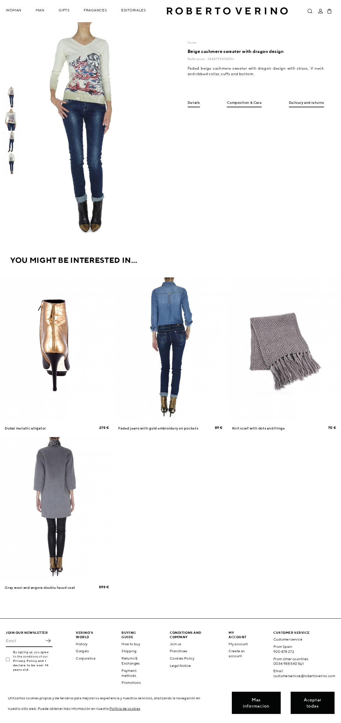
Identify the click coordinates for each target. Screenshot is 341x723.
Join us (175, 644)
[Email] (25, 640)
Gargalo (82, 651)
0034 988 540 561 (288, 663)
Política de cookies (124, 708)
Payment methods (128, 673)
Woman (13, 10)
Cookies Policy (182, 658)
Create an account (237, 653)
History (82, 644)
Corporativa (85, 658)
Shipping (128, 651)
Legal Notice (180, 665)
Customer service (287, 639)
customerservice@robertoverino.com (304, 676)
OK (48, 640)
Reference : (198, 59)
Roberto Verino (227, 11)
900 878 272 (283, 651)
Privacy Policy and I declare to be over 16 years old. (31, 665)
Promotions (131, 682)
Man (40, 10)
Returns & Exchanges (130, 660)
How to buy (130, 644)
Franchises (179, 651)
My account (238, 644)
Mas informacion (256, 702)
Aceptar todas (312, 702)
